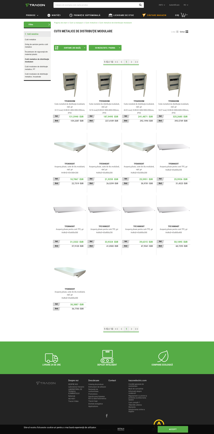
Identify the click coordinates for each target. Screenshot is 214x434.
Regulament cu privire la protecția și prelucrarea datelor (137, 398)
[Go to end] (136, 62)
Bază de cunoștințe (135, 389)
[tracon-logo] (35, 5)
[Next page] (131, 62)
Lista (173, 32)
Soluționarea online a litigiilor (136, 411)
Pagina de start (61, 23)
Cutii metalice (30, 39)
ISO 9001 (71, 399)
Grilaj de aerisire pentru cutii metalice (36, 45)
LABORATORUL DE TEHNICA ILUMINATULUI (75, 391)
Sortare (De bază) (70, 48)
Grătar (182, 32)
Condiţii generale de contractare (136, 385)
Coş (177, 15)
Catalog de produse (95, 384)
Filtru (31, 24)
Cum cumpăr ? (134, 403)
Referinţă (71, 396)
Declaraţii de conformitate (93, 390)
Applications (93, 406)
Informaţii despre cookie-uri (135, 392)
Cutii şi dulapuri (77, 23)
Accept (173, 429)
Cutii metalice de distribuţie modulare (37, 60)
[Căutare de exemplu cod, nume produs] (99, 5)
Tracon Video (73, 401)
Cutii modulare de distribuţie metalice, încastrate (36, 75)
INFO (161, 5)
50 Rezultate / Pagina (107, 48)
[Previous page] (121, 62)
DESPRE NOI (73, 384)
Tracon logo (93, 401)
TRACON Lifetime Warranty (135, 406)
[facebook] (107, 416)
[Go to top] (116, 62)
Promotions (92, 394)
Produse (30, 15)
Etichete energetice (95, 404)
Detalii (121, 429)
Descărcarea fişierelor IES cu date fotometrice (97, 398)
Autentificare (174, 5)
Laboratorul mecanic (76, 387)
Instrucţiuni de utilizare (97, 387)
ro (185, 5)
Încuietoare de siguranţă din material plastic (36, 53)
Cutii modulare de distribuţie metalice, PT (36, 67)
